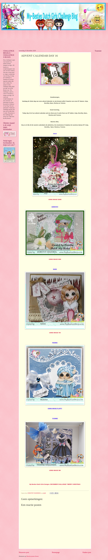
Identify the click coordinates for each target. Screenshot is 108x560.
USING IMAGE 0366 (55, 259)
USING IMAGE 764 (55, 332)
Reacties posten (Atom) (33, 556)
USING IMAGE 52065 (54, 199)
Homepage (56, 552)
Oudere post (86, 552)
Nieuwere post (24, 552)
